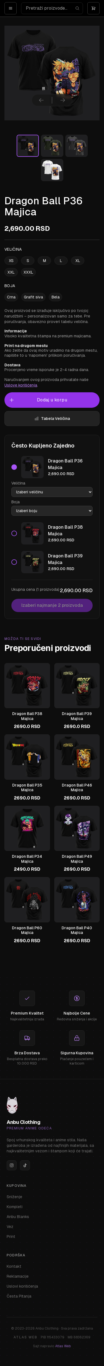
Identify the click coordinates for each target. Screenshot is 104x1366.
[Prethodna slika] (41, 100)
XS (11, 260)
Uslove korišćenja (20, 385)
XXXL (28, 272)
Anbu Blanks (18, 1216)
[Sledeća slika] (62, 100)
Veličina (18, 483)
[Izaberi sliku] (28, 146)
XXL (11, 272)
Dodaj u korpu (38, 400)
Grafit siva (33, 297)
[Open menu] (10, 8)
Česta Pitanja (19, 1296)
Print (11, 1236)
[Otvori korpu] (93, 8)
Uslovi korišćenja (22, 1286)
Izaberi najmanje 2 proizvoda (52, 605)
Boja (15, 502)
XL (77, 260)
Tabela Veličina (52, 418)
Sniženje (14, 1197)
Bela (56, 297)
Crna (11, 297)
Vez (10, 1226)
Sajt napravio (52, 1346)
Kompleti (14, 1206)
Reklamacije (18, 1276)
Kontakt (14, 1266)
